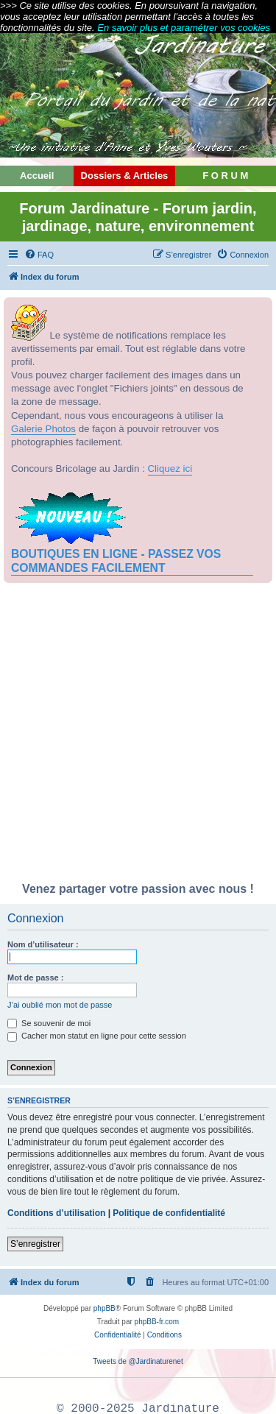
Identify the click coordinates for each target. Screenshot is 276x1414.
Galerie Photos (43, 428)
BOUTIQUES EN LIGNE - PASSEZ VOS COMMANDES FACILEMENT (116, 560)
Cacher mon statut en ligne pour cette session (96, 1035)
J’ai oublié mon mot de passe (59, 1004)
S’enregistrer (35, 1244)
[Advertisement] (138, 736)
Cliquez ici (170, 468)
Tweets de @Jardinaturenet (138, 1361)
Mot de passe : (35, 977)
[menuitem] (39, 255)
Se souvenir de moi (49, 1023)
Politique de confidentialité (169, 1213)
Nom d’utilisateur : (43, 944)
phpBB (104, 1308)
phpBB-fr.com (157, 1322)
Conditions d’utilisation (56, 1213)
